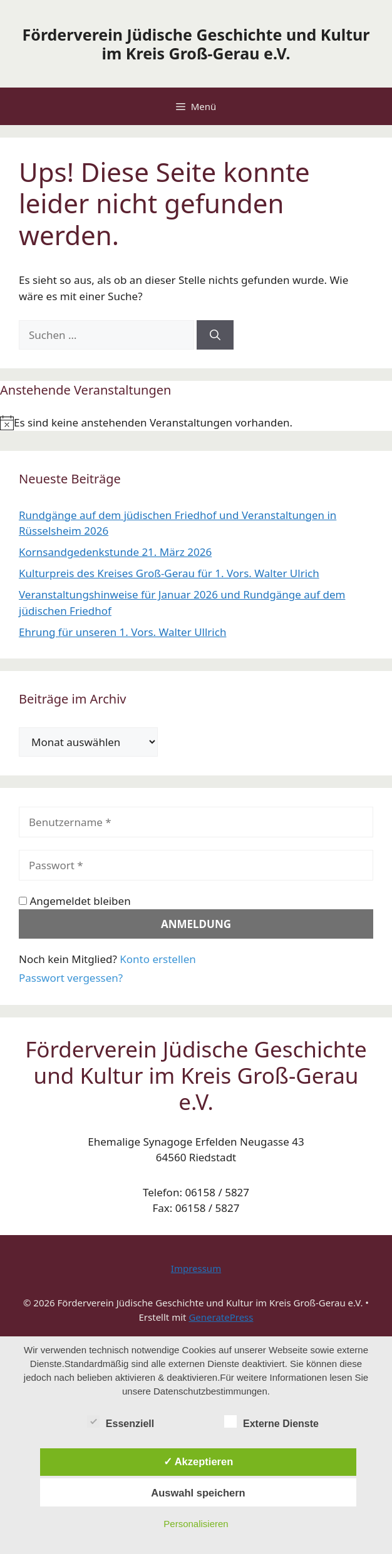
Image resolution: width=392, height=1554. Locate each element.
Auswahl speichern (198, 1492)
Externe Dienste (271, 1421)
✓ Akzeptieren (198, 1461)
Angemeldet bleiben (75, 901)
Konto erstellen (158, 959)
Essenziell (120, 1421)
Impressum (196, 1268)
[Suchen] (215, 335)
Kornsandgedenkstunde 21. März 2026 (115, 552)
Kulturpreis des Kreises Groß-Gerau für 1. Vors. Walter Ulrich (169, 573)
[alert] (196, 423)
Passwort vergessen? (71, 978)
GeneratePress (220, 1317)
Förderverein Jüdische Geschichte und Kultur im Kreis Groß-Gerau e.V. (196, 44)
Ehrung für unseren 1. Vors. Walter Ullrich (122, 632)
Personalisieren (195, 1523)
